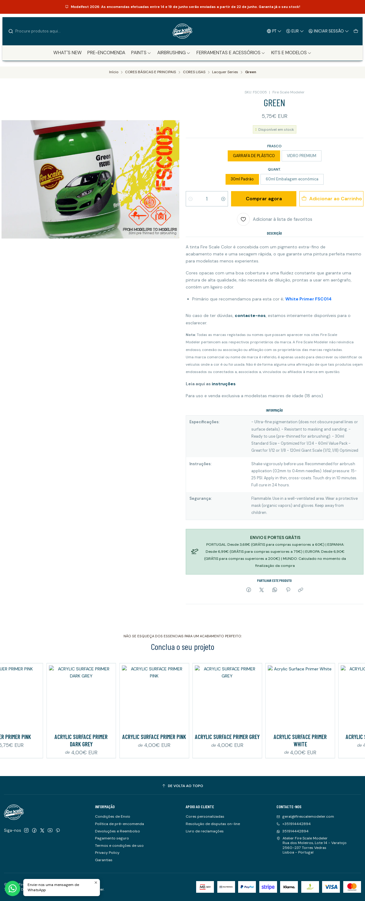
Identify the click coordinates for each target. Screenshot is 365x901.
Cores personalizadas (205, 816)
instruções (223, 383)
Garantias (103, 860)
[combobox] (39, 31)
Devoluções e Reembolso (117, 831)
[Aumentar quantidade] (223, 198)
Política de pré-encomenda (119, 823)
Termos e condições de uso (119, 845)
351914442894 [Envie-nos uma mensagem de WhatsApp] (292, 831)
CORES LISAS (194, 72)
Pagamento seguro (112, 838)
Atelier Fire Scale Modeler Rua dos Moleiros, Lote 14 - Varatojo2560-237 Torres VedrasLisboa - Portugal (311, 845)
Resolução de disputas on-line (213, 823)
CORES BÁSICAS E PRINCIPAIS (150, 72)
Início (113, 72)
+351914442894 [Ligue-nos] (293, 823)
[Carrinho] (355, 31)
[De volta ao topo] (182, 786)
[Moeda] (295, 31)
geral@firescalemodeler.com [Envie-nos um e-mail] (305, 816)
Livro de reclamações (205, 831)
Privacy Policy (107, 852)
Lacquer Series (225, 72)
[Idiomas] (274, 31)
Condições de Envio (112, 816)
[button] (141, 53)
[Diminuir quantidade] (190, 198)
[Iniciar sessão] (329, 31)
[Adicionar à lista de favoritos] (275, 219)
